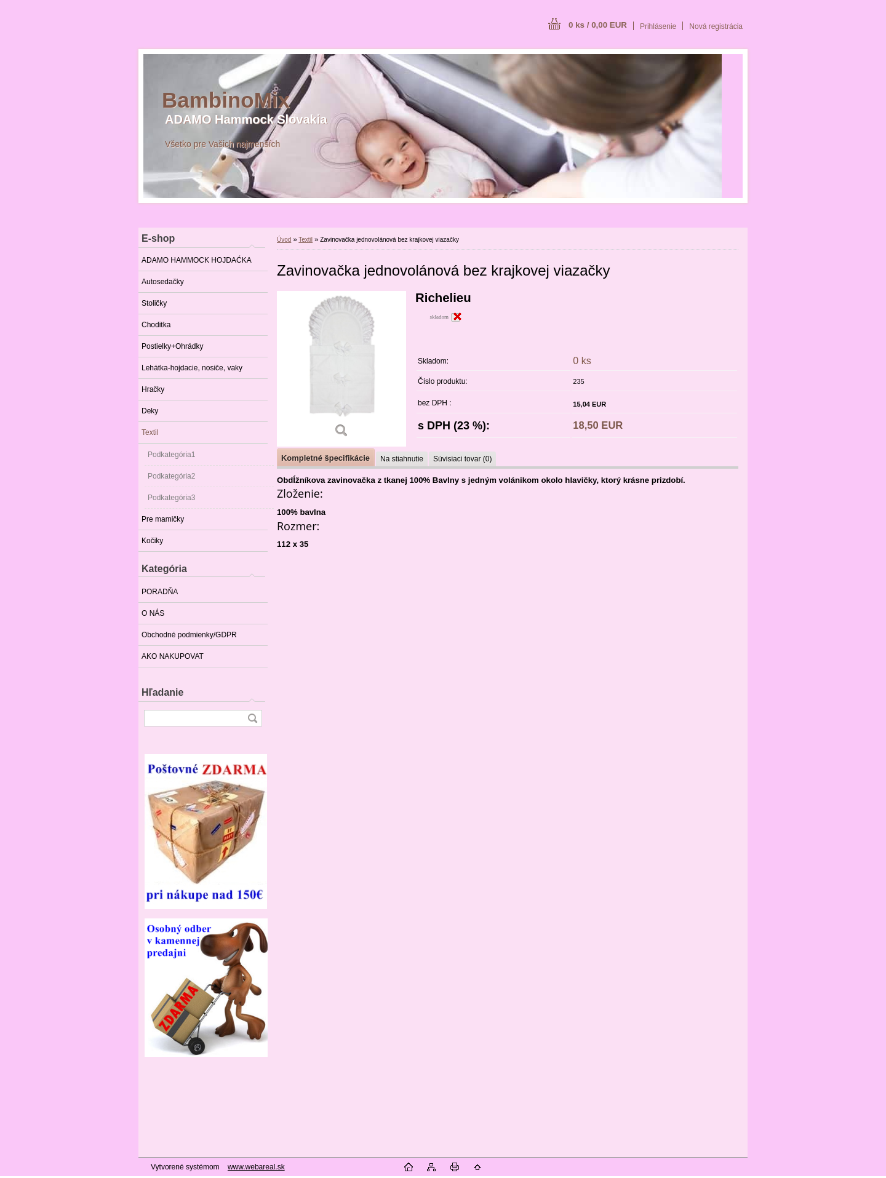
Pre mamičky (163, 519)
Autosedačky (163, 281)
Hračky (153, 389)
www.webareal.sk (256, 1167)
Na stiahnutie (401, 459)
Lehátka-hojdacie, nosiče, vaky (192, 368)
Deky (150, 411)
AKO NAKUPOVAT (173, 656)
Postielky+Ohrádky (172, 346)
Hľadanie (162, 692)
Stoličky (154, 303)
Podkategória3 (171, 497)
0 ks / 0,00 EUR (598, 25)
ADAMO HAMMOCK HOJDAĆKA (197, 260)
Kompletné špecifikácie (325, 458)
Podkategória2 (171, 476)
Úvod (284, 239)
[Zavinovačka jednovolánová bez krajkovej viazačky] (341, 369)
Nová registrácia (716, 26)
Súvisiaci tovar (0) (462, 459)
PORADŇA (160, 591)
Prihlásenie (658, 26)
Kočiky (152, 540)
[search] (252, 718)
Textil (150, 432)
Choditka (156, 324)
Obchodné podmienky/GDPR (189, 635)
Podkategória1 (171, 454)
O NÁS (153, 613)
